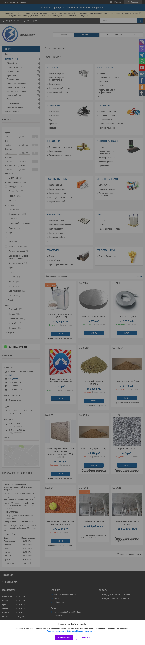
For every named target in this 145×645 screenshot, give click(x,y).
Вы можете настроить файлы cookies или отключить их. (71, 631)
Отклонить (85, 637)
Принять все (64, 637)
